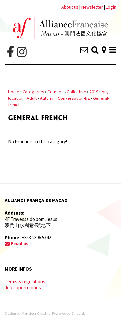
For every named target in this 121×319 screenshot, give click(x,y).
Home (13, 92)
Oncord (77, 313)
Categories (33, 92)
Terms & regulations (25, 281)
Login (111, 7)
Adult (32, 98)
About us (69, 7)
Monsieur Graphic (35, 313)
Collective (76, 92)
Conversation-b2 (74, 98)
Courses (55, 92)
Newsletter (92, 7)
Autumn (47, 98)
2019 (93, 92)
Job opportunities (23, 287)
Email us (16, 244)
